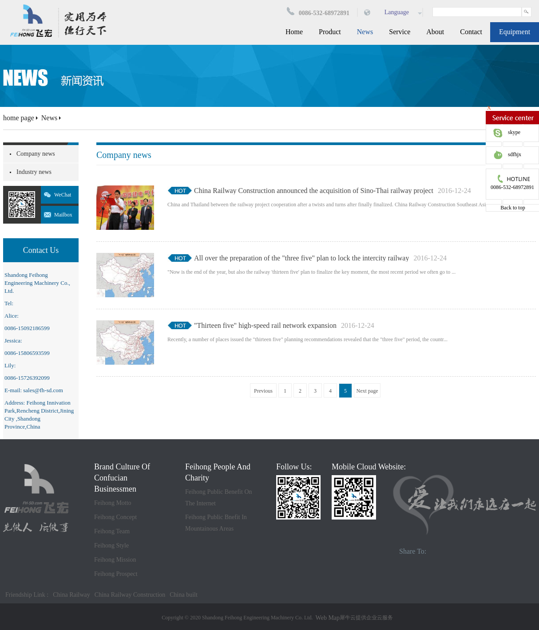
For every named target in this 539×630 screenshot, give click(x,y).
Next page (367, 391)
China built (184, 594)
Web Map (328, 617)
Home (294, 31)
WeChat (62, 195)
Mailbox (63, 215)
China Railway (71, 594)
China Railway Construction (130, 594)
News (49, 118)
